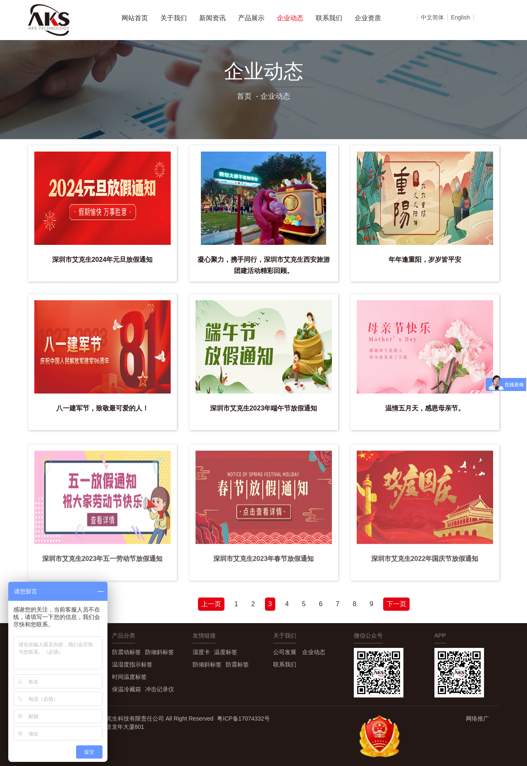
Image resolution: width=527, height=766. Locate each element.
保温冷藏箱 (126, 689)
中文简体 (432, 17)
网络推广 (477, 718)
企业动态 (290, 17)
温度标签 (225, 652)
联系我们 (329, 17)
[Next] (396, 604)
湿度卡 (201, 652)
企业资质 (368, 17)
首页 (244, 96)
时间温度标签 (129, 677)
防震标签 (237, 664)
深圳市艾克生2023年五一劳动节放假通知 (102, 562)
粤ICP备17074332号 (243, 718)
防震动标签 (126, 652)
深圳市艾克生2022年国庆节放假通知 (425, 562)
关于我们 (173, 17)
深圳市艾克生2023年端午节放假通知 (263, 408)
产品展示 (251, 17)
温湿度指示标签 (132, 664)
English (460, 17)
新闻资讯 (212, 17)
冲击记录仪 (159, 689)
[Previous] (211, 604)
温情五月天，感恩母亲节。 (425, 408)
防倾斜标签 (159, 652)
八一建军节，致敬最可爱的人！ (102, 408)
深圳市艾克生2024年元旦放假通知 (102, 259)
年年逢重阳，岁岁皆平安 (425, 259)
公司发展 (284, 652)
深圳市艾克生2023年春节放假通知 (263, 562)
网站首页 (135, 17)
